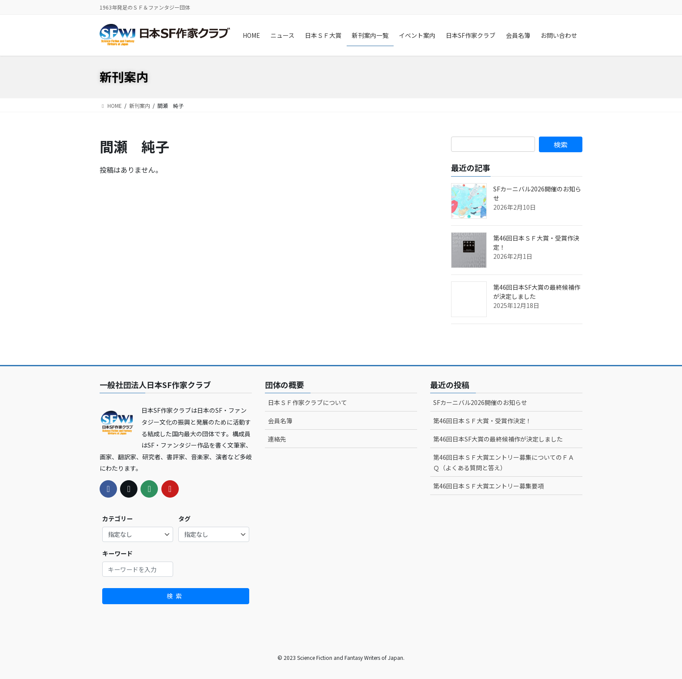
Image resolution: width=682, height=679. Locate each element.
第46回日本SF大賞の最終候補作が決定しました (498, 439)
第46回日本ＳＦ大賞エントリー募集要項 (488, 486)
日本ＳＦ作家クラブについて (307, 402)
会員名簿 (280, 420)
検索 (176, 596)
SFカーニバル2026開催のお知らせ (480, 402)
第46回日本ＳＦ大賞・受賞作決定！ (482, 420)
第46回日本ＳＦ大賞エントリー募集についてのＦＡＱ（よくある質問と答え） (503, 462)
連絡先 (277, 439)
